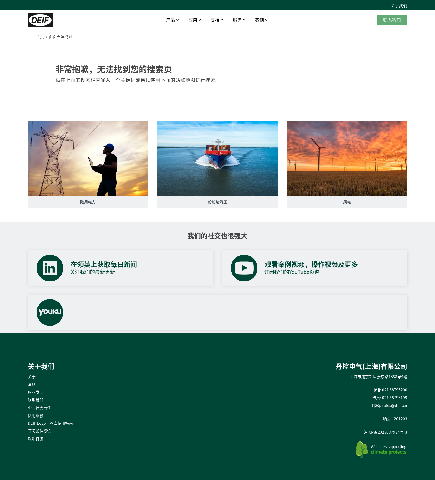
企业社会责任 (39, 407)
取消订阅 (35, 438)
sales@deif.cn (394, 405)
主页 (40, 36)
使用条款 (35, 415)
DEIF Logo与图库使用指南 (50, 423)
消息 (32, 384)
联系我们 (392, 19)
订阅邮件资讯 (39, 431)
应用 (192, 19)
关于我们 (399, 5)
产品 (170, 19)
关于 (32, 376)
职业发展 (35, 392)
